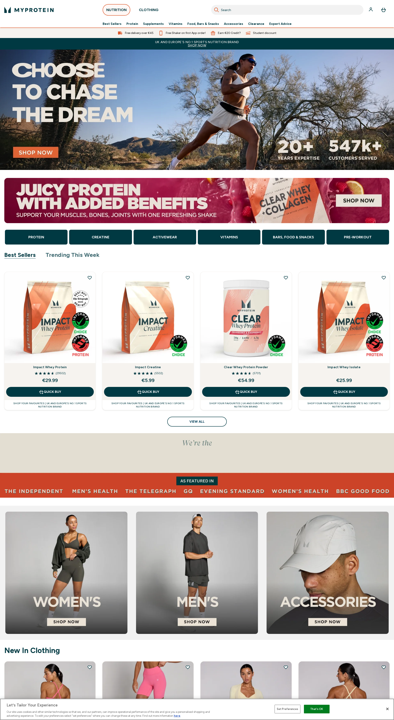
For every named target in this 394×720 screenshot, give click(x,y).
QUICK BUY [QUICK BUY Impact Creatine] (148, 391)
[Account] (371, 10)
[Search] (216, 10)
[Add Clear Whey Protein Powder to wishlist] (286, 277)
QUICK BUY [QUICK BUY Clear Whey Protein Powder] (246, 391)
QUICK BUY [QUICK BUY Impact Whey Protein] (50, 391)
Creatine (100, 237)
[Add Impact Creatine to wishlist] (188, 277)
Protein (132, 23)
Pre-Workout (358, 237)
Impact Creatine (148, 367)
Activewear (165, 237)
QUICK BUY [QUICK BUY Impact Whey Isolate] (344, 391)
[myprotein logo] (29, 10)
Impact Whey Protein (50, 367)
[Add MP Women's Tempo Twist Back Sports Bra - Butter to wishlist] (384, 667)
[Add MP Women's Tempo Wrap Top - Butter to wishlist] (286, 667)
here (177, 715)
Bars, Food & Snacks (293, 237)
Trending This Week (73, 254)
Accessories (233, 23)
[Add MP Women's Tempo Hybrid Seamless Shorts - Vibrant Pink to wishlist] (188, 667)
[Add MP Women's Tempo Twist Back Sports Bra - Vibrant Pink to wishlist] (90, 667)
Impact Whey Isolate (344, 367)
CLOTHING (148, 11)
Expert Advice (280, 23)
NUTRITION (116, 11)
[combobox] (287, 10)
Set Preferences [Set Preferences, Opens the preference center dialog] (287, 709)
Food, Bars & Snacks (203, 23)
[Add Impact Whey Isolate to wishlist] (384, 277)
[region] (197, 709)
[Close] (387, 708)
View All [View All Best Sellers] (197, 421)
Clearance (256, 23)
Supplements (153, 23)
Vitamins (175, 23)
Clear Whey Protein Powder (246, 367)
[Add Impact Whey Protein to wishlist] (90, 277)
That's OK (316, 709)
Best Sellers (112, 23)
